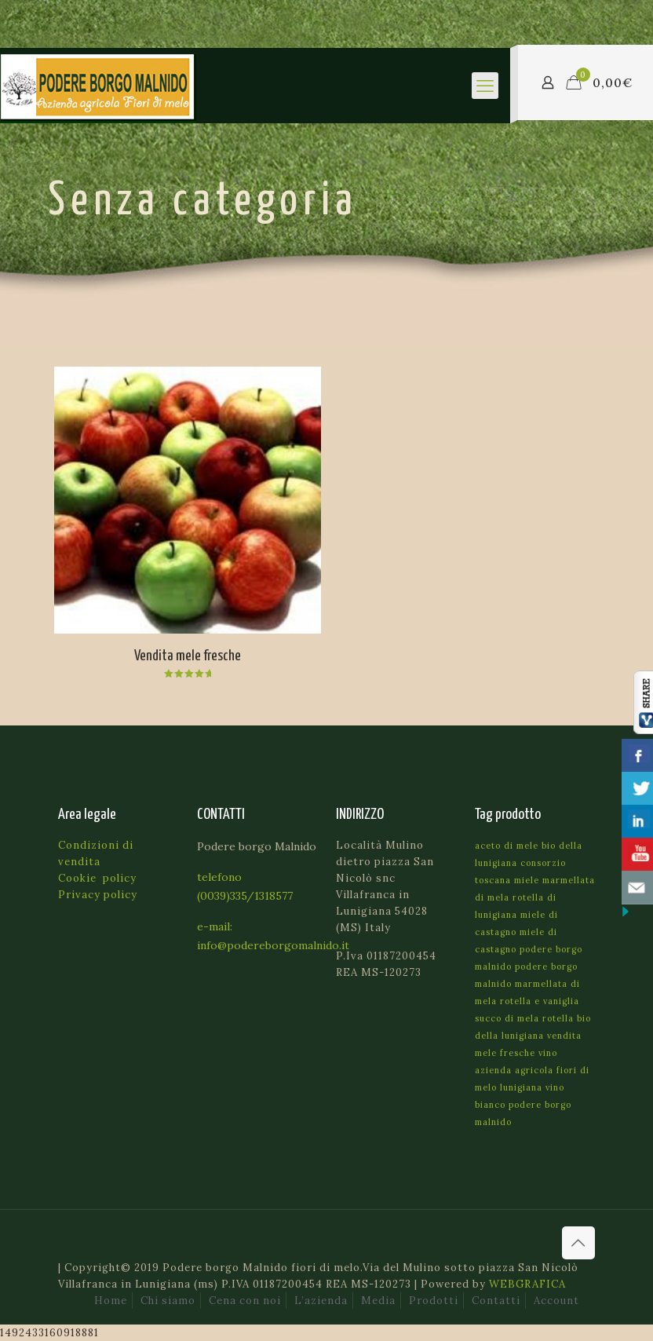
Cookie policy (97, 878)
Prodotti (433, 1300)
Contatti (496, 1300)
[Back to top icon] (578, 1242)
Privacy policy (97, 894)
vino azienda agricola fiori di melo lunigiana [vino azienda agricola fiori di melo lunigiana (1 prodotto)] (532, 1070)
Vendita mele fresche (187, 656)
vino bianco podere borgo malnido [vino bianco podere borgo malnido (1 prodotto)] (523, 1104)
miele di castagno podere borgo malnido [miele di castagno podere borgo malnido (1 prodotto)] (528, 949)
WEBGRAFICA (527, 1284)
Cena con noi (245, 1300)
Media (378, 1300)
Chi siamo (167, 1300)
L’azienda (321, 1300)
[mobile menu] (485, 85)
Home (110, 1300)
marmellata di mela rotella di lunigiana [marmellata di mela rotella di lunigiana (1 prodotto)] (535, 897)
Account (556, 1300)
